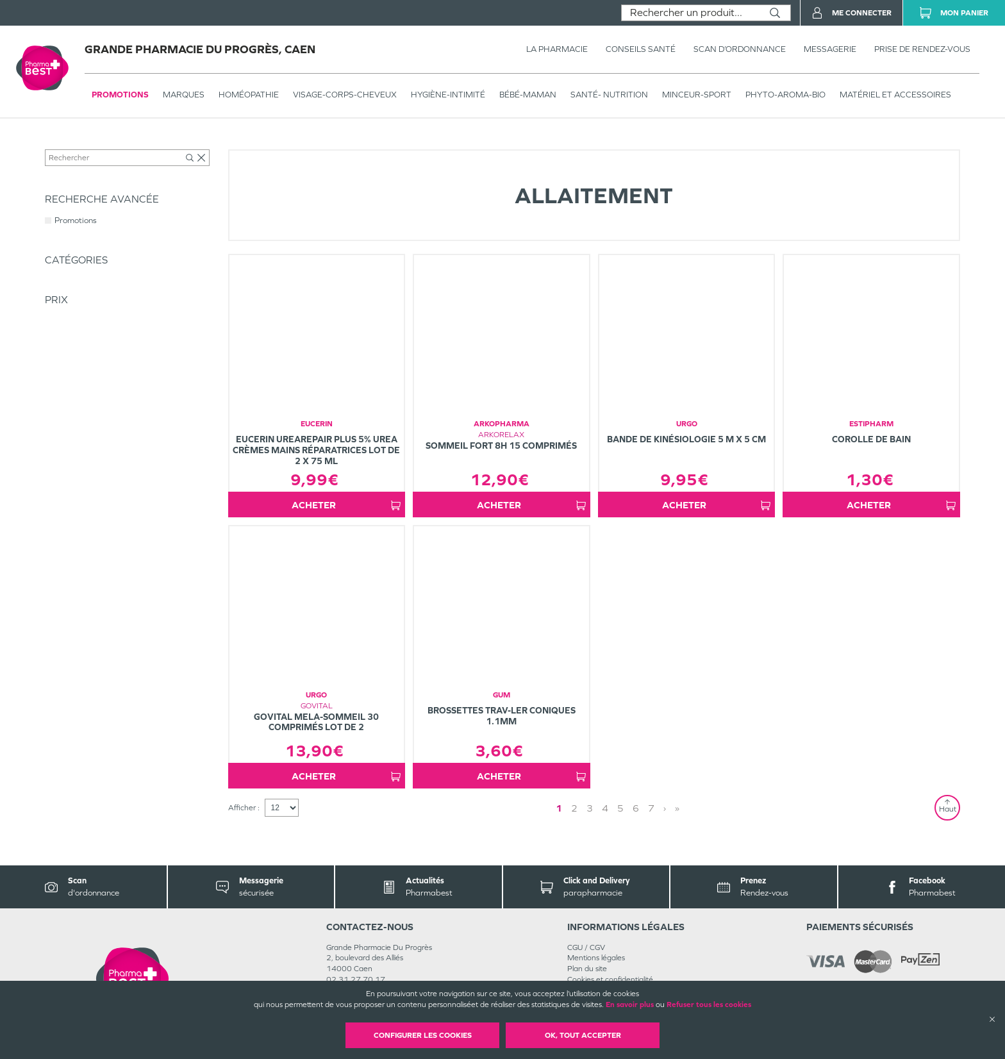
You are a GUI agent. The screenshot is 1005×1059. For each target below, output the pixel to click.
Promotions (120, 94)
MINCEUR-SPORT (696, 94)
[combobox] (691, 12)
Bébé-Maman (202, 145)
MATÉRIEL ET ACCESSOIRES (895, 94)
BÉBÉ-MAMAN (527, 94)
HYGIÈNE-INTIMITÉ (448, 94)
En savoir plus (630, 1004)
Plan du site (587, 979)
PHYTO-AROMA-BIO (785, 94)
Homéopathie (249, 94)
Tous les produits (73, 145)
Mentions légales (596, 968)
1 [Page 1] (615, 818)
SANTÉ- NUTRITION (609, 94)
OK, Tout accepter (583, 1035)
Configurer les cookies (423, 1035)
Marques (183, 94)
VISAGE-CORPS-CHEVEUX (345, 94)
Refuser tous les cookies (709, 1004)
